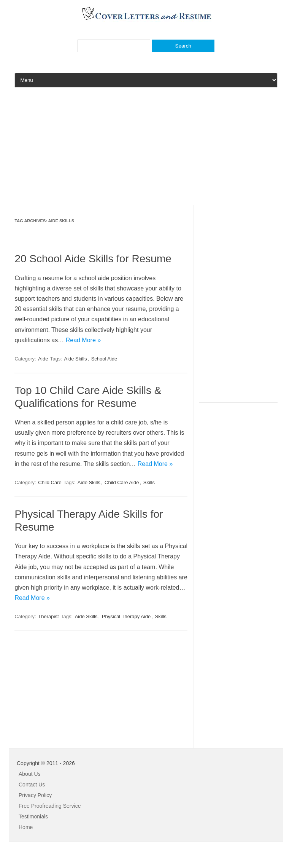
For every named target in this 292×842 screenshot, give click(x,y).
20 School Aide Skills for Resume (92, 259)
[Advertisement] (146, 151)
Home (26, 827)
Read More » (83, 340)
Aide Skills (75, 359)
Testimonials (33, 816)
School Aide (104, 359)
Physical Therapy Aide (126, 616)
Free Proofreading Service (50, 806)
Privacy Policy (35, 795)
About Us (30, 774)
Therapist (48, 616)
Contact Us (32, 784)
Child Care (49, 482)
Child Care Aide (122, 482)
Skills (149, 482)
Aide (43, 359)
